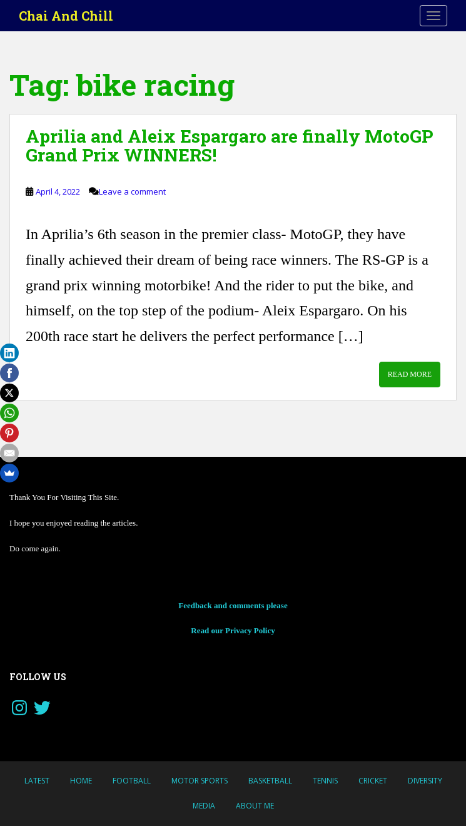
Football (132, 780)
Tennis (325, 780)
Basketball (270, 780)
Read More (410, 374)
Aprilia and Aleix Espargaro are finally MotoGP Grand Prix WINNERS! (229, 146)
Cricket (372, 780)
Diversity (425, 780)
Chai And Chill (66, 16)
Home (81, 780)
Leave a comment (132, 191)
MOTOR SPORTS (199, 780)
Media (204, 805)
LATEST (36, 780)
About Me (255, 805)
